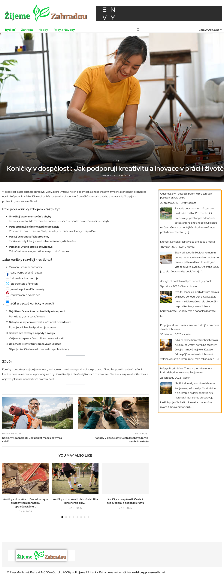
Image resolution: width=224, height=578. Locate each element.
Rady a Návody (64, 30)
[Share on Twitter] (7, 284)
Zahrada (27, 30)
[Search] (138, 30)
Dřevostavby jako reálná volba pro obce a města (187, 241)
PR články (92, 572)
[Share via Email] (7, 302)
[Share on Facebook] (7, 275)
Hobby (43, 30)
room (107, 175)
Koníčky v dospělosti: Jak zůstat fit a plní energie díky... (75, 501)
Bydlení (10, 30)
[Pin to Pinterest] (7, 293)
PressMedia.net (19, 572)
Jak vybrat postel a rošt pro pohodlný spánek (186, 281)
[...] (187, 232)
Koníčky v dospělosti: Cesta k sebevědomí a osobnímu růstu (125, 501)
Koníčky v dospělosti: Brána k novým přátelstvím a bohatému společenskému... (25, 503)
